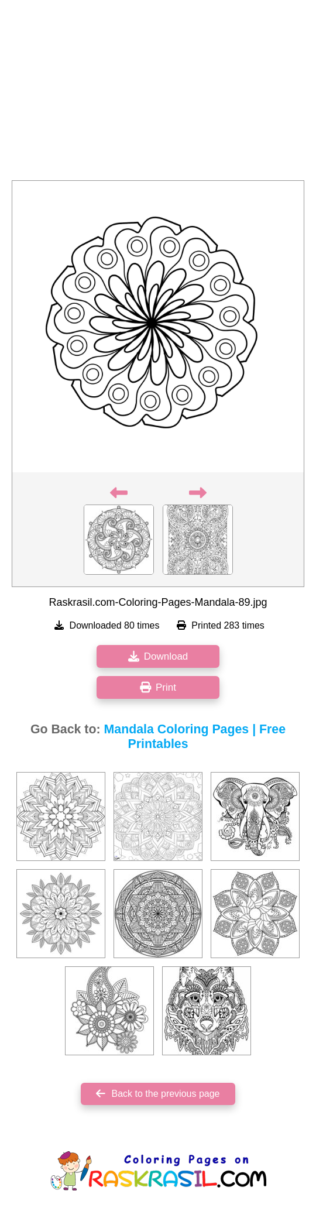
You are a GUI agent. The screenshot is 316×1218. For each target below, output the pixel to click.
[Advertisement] (158, 94)
